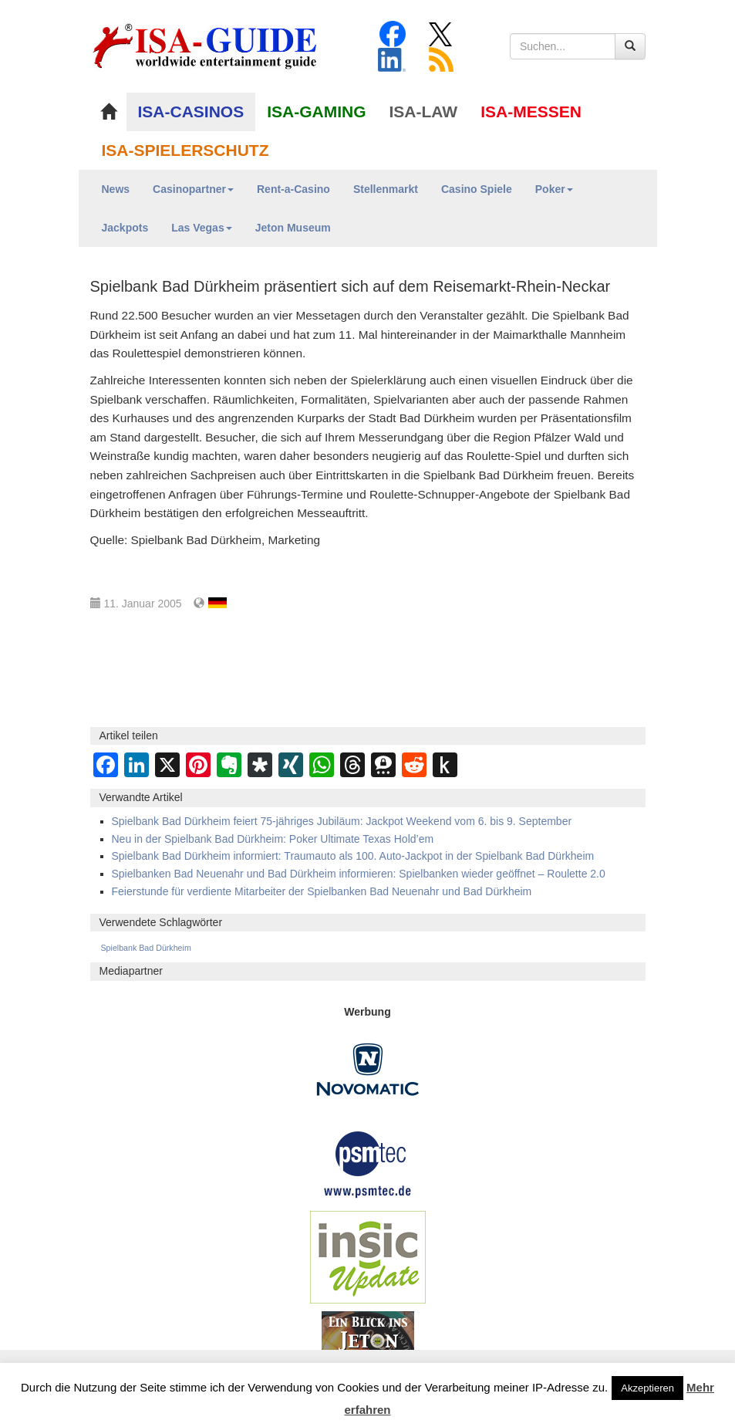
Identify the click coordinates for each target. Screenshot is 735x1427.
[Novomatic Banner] (368, 1068)
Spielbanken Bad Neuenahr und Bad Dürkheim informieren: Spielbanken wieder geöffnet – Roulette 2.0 (358, 873)
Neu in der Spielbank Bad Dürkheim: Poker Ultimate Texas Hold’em (273, 839)
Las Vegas (201, 227)
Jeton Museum (293, 227)
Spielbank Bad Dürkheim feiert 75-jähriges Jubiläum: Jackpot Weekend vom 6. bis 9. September (342, 821)
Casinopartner (193, 189)
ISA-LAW (423, 111)
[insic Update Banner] (368, 1255)
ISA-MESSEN (531, 111)
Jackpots (125, 227)
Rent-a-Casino (293, 189)
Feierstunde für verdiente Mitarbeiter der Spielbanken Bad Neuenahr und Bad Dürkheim (322, 891)
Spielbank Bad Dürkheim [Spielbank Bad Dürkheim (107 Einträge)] (146, 947)
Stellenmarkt (385, 189)
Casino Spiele (476, 189)
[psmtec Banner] (368, 1162)
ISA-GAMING (316, 111)
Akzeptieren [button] (647, 1388)
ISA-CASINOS (191, 111)
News (116, 189)
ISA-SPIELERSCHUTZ (185, 150)
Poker (554, 189)
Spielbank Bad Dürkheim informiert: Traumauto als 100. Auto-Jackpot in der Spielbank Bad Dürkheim (353, 856)
